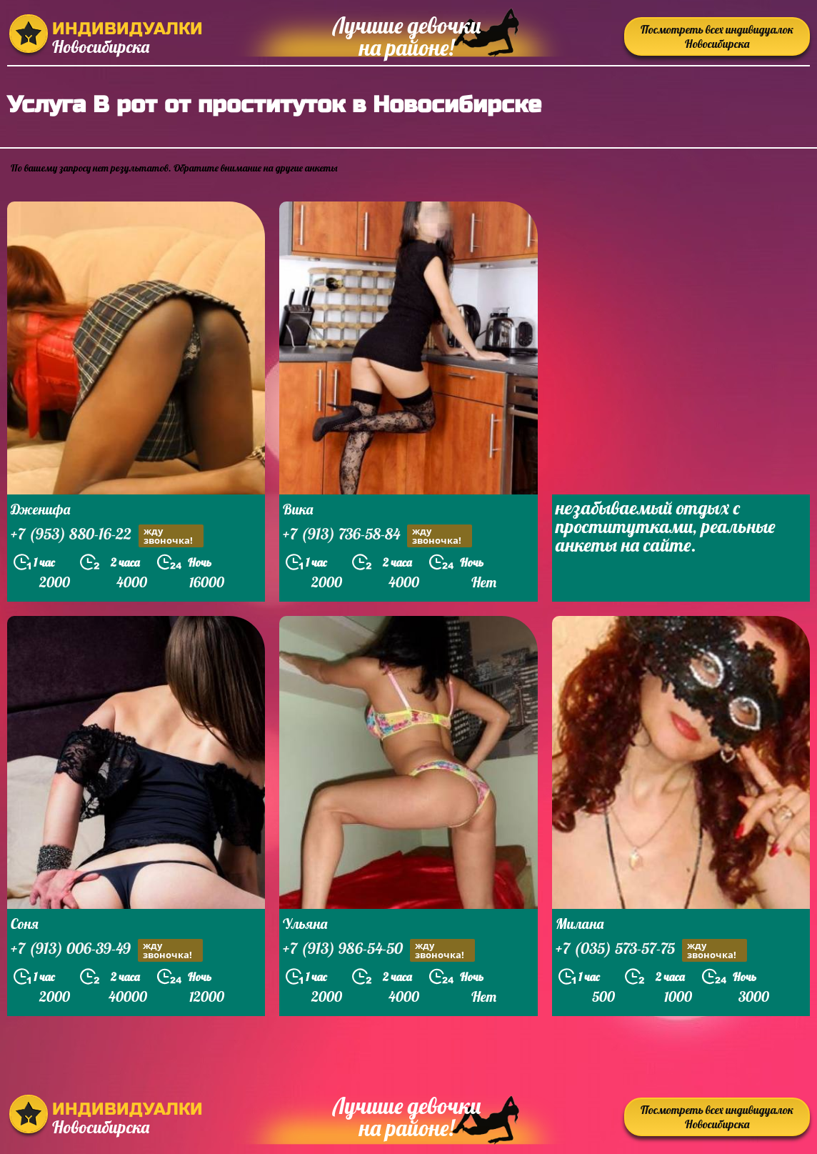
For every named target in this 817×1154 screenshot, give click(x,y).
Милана (579, 923)
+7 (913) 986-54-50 (379, 950)
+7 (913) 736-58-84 (377, 535)
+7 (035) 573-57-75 (651, 950)
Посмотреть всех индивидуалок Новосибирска (717, 36)
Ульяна (305, 923)
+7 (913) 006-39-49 (107, 950)
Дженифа (40, 509)
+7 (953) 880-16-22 (107, 535)
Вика (298, 509)
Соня (25, 923)
